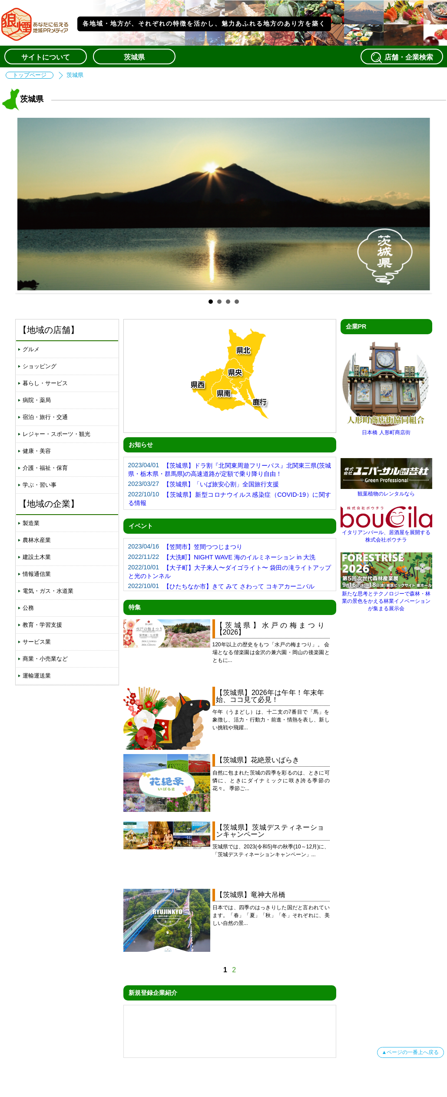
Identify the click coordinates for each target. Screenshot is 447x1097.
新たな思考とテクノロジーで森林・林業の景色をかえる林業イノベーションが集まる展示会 (386, 598)
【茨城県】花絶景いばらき (257, 760)
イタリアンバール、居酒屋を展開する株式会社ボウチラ (386, 533)
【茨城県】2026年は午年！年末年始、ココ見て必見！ (270, 696)
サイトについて (45, 57)
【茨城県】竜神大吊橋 (250, 894)
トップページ (29, 75)
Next (419, 204)
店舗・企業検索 (402, 57)
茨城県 (134, 57)
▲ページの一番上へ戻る (410, 1052)
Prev (29, 204)
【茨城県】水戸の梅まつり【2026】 (270, 629)
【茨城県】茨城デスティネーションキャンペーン (270, 831)
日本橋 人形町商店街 (386, 429)
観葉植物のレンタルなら (386, 490)
